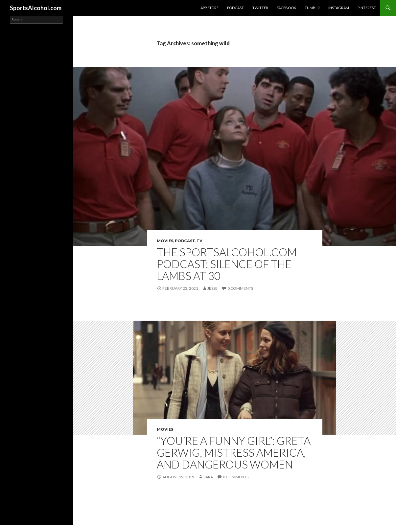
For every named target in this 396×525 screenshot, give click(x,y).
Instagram (338, 8)
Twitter (260, 8)
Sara (208, 476)
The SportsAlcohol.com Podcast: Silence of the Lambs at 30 (227, 263)
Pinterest (367, 8)
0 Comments (240, 288)
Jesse (212, 288)
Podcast (235, 8)
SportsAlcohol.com (35, 7)
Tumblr (312, 8)
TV (199, 240)
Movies (165, 240)
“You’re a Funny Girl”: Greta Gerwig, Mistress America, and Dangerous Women (234, 452)
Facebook (286, 8)
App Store (209, 8)
